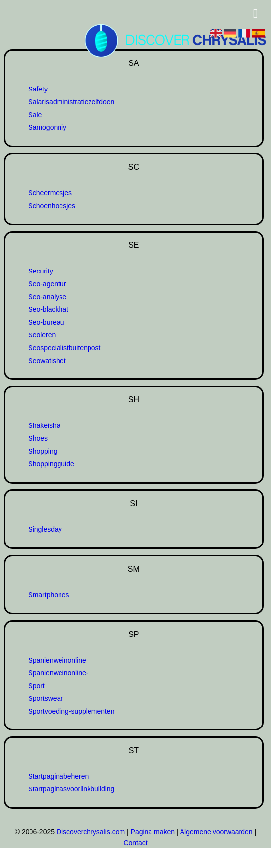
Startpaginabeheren (58, 776)
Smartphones (48, 595)
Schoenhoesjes (51, 206)
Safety (38, 89)
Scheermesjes (50, 193)
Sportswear (45, 698)
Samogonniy (47, 127)
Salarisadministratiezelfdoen (71, 102)
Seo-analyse (47, 297)
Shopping (42, 451)
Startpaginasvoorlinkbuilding (71, 789)
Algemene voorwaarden (216, 832)
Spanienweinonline (57, 660)
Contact (135, 843)
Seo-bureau (46, 322)
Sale (35, 115)
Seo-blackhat (48, 309)
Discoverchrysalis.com (91, 832)
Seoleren (42, 335)
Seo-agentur (47, 284)
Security (40, 271)
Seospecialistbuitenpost (64, 348)
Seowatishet (46, 360)
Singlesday (45, 529)
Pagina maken (153, 832)
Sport (36, 686)
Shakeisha (44, 425)
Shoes (38, 438)
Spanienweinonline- (58, 673)
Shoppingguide (51, 464)
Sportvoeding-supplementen (71, 711)
